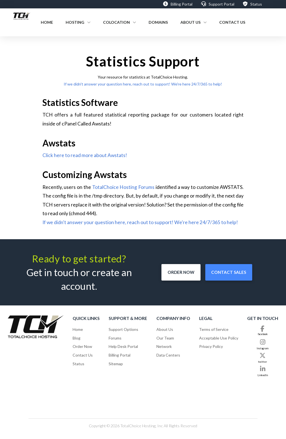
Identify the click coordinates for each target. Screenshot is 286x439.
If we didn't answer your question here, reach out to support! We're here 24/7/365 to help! (143, 84)
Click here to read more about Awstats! (84, 155)
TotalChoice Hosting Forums (123, 187)
